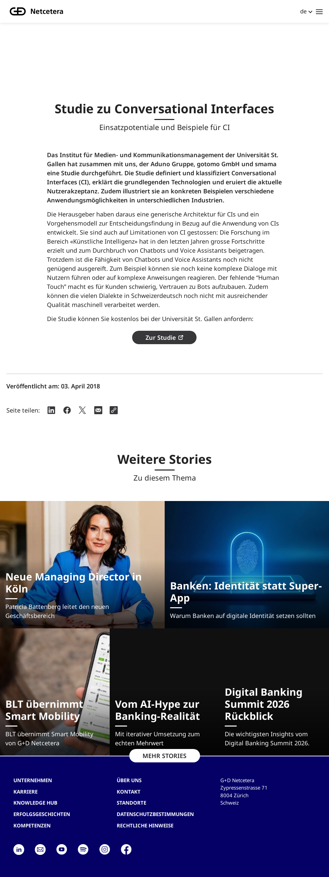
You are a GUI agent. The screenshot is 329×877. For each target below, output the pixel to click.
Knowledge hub (35, 802)
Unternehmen (32, 780)
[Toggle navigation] (319, 11)
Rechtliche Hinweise (145, 825)
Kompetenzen (32, 825)
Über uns (129, 780)
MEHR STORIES (164, 756)
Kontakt (129, 791)
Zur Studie (161, 337)
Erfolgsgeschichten (41, 814)
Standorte (131, 802)
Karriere (25, 791)
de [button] (303, 11)
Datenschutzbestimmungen (155, 814)
